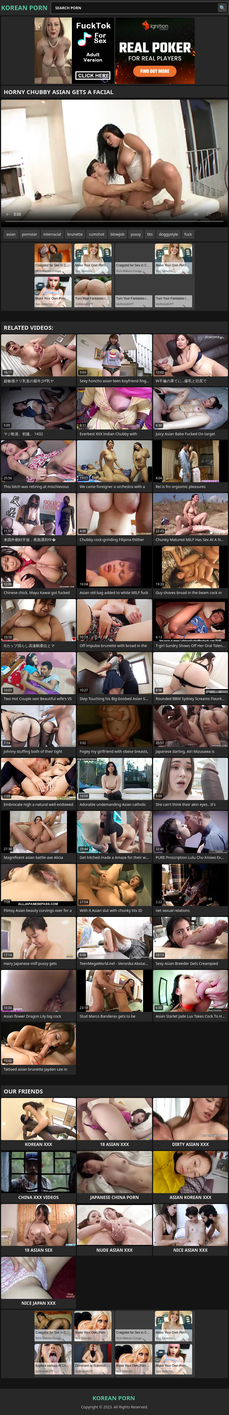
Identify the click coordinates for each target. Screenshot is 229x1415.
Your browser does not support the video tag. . (114, 163)
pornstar (29, 234)
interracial (52, 234)
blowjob (117, 234)
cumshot (96, 234)
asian (11, 234)
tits (150, 234)
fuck (188, 234)
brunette (75, 234)
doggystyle (168, 234)
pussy (136, 234)
